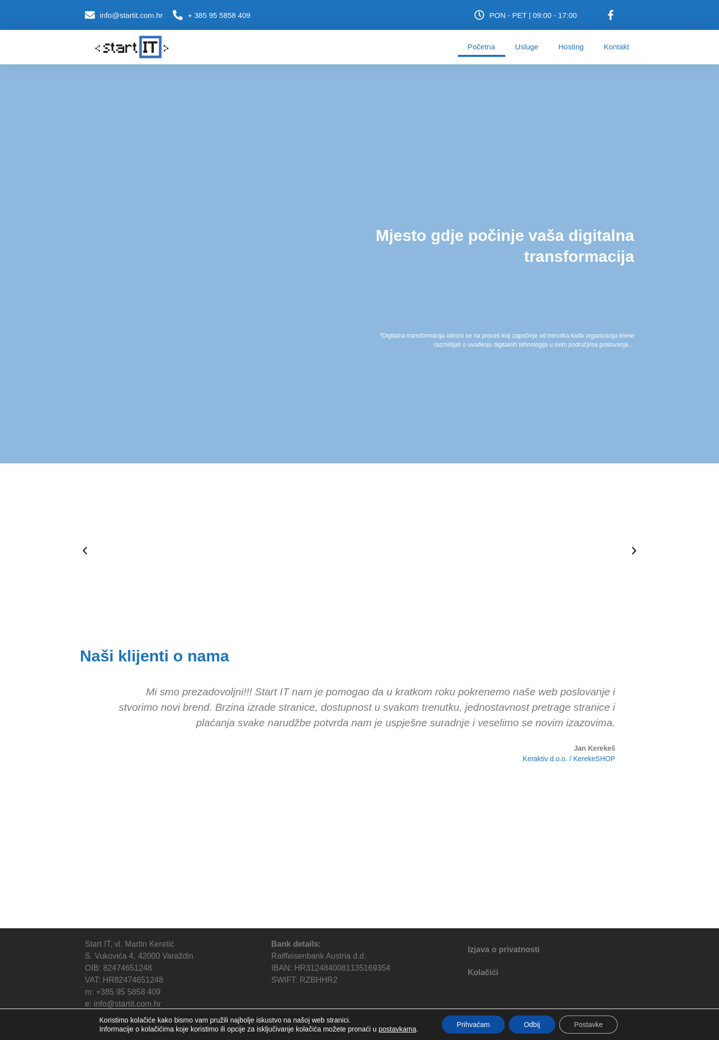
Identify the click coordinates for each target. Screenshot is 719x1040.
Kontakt (616, 46)
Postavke (588, 1025)
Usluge (527, 46)
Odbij (532, 1025)
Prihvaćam (473, 1025)
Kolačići (483, 972)
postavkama (397, 1029)
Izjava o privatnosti (504, 949)
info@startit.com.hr (131, 15)
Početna (481, 46)
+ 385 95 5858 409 (219, 15)
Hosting (571, 46)
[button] (85, 551)
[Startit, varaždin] (359, 853)
